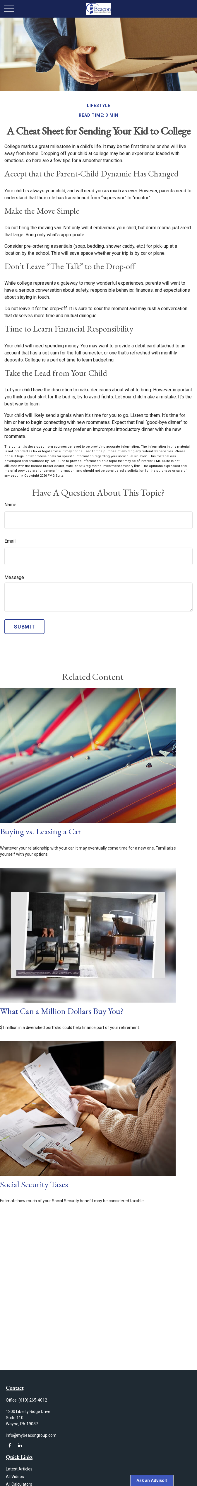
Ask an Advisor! (151, 1480)
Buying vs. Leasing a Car (40, 831)
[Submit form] (24, 626)
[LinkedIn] (20, 1445)
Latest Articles (19, 1469)
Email (10, 541)
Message (14, 577)
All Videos (15, 1476)
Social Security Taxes (34, 1184)
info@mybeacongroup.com (31, 1435)
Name (10, 504)
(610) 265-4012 (32, 1400)
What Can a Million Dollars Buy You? (62, 1011)
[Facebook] (10, 1445)
